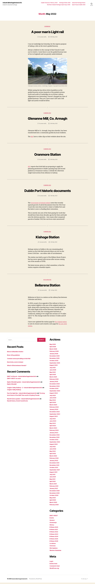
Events (52, 519)
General (52, 521)
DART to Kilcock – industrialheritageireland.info (23, 378)
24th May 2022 (54, 124)
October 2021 (54, 469)
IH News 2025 (54, 540)
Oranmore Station (47, 154)
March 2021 (53, 485)
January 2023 (54, 434)
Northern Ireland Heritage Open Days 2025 (58, 4)
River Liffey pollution (14, 356)
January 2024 (54, 411)
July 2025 (53, 369)
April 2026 (53, 348)
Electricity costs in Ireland (15, 363)
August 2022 (54, 446)
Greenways (53, 524)
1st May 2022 (54, 291)
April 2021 (53, 483)
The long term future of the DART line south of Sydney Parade (26, 397)
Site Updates (47, 281)
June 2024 (53, 399)
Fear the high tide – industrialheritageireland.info (23, 394)
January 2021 (54, 490)
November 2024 (55, 387)
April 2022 (53, 455)
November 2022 (55, 439)
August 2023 (54, 418)
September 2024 (55, 392)
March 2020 (54, 504)
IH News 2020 (54, 528)
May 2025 (53, 373)
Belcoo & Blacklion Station (16, 353)
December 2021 (55, 464)
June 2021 (53, 478)
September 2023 (55, 415)
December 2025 (55, 357)
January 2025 (54, 383)
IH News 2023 (54, 535)
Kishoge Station (47, 238)
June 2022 (53, 450)
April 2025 (53, 376)
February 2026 (55, 353)
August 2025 (54, 367)
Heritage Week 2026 (64, 2)
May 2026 (53, 346)
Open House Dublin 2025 (78, 4)
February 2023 (54, 432)
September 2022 (55, 443)
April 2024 (53, 404)
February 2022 (54, 459)
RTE (29, 167)
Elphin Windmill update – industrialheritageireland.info (25, 383)
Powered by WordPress (37, 580)
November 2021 (55, 466)
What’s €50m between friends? (17, 367)
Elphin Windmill (14, 385)
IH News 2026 (54, 542)
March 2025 (54, 378)
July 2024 (53, 397)
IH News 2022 (47, 113)
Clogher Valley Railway (37, 391)
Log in (52, 563)
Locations (53, 545)
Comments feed (55, 567)
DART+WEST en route (14, 380)
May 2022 (53, 452)
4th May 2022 (53, 243)
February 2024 (55, 408)
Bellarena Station (47, 286)
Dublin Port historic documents (47, 191)
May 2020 (53, 499)
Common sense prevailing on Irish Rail (20, 360)
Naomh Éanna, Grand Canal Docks (18, 404)
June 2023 (53, 422)
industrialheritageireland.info (13, 3)
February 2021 (54, 487)
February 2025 (54, 380)
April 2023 (53, 427)
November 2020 (55, 494)
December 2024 (55, 385)
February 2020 (55, 506)
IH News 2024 (54, 538)
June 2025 (53, 371)
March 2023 (54, 429)
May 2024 (53, 401)
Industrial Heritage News (78, 2)
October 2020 (54, 497)
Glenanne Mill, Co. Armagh (47, 118)
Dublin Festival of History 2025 (49, 2)
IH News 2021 (54, 531)
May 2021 (53, 480)
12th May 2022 (54, 196)
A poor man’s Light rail (47, 31)
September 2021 (55, 471)
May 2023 (53, 425)
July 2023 (53, 420)
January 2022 (54, 462)
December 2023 (55, 413)
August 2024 (54, 394)
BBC (32, 137)
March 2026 (54, 350)
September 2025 (55, 364)
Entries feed (54, 565)
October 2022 (54, 441)
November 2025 (55, 360)
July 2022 (53, 448)
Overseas (47, 26)
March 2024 (54, 406)
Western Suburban (56, 552)
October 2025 (54, 362)
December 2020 (55, 492)
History (52, 526)
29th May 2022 (54, 37)
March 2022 (54, 457)
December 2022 (55, 436)
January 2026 (54, 355)
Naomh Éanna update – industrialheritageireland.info (24, 402)
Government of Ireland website (41, 204)
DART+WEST (54, 517)
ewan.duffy (43, 37)
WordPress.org (55, 570)
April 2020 (53, 501)
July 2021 (53, 476)
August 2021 (54, 473)
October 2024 (54, 390)
